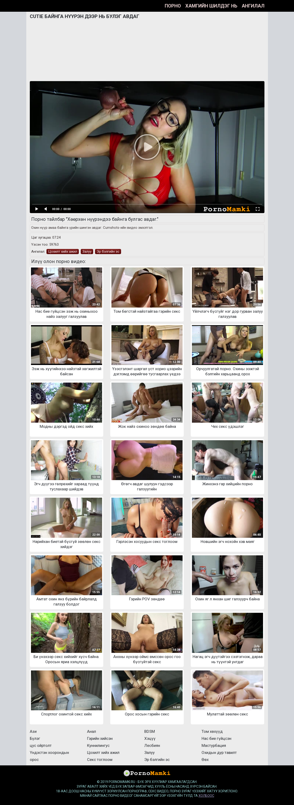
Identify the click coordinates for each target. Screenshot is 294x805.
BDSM (149, 731)
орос (34, 759)
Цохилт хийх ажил (62, 251)
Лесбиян (152, 745)
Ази (33, 731)
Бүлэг (35, 738)
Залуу (87, 251)
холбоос (206, 795)
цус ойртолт (41, 745)
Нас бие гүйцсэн (216, 738)
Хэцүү (150, 738)
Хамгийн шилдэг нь (211, 6)
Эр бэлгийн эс (108, 251)
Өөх (205, 759)
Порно (173, 6)
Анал (91, 731)
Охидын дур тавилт (219, 752)
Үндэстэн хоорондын (49, 752)
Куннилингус (98, 745)
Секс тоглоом (99, 759)
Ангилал (253, 6)
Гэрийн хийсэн (100, 738)
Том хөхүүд (212, 731)
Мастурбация (214, 745)
